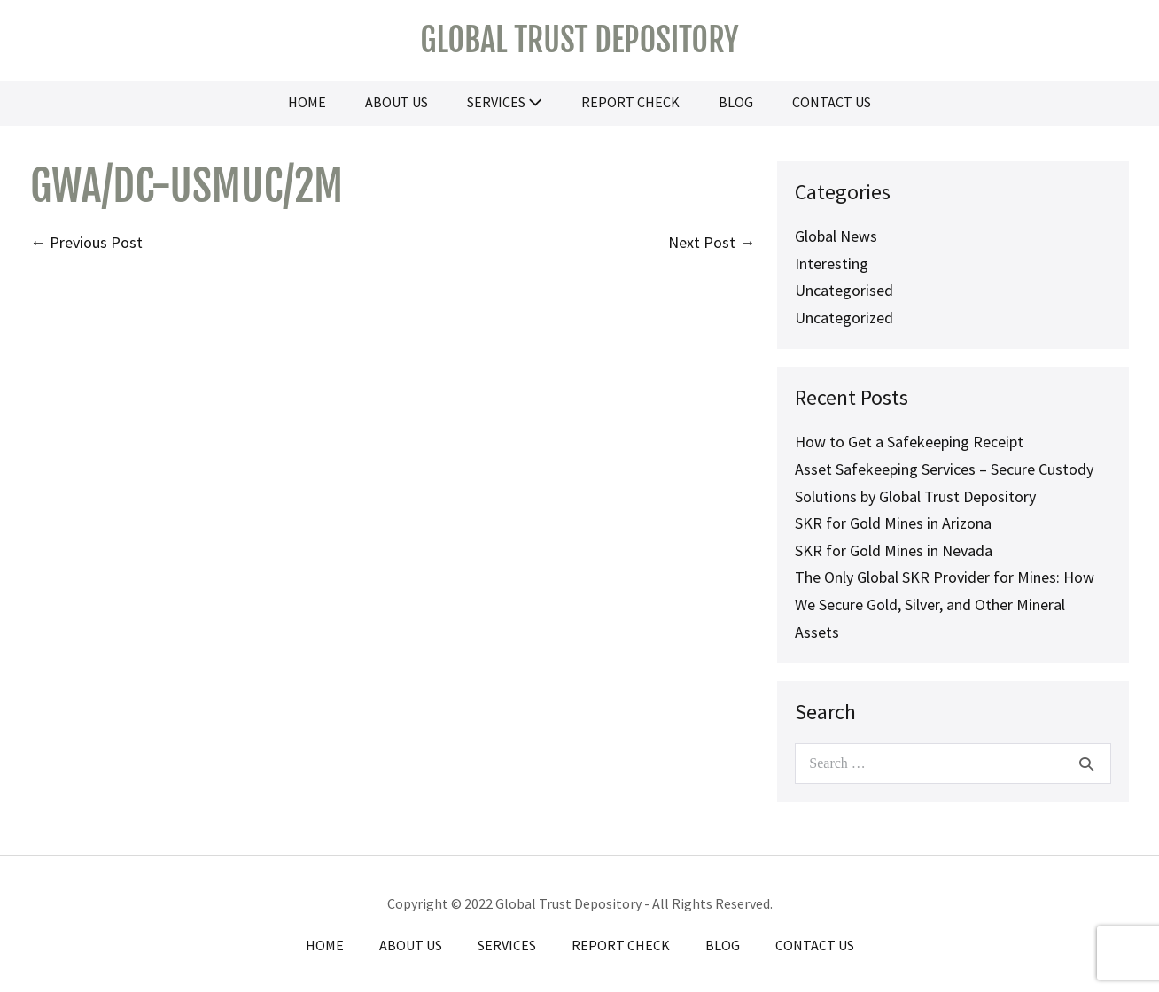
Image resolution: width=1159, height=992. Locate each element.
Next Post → (711, 242)
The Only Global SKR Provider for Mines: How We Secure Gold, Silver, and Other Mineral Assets (944, 604)
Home (307, 102)
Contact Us (831, 102)
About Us (396, 102)
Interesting (831, 263)
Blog (736, 102)
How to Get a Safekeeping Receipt (909, 441)
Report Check (630, 102)
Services (504, 102)
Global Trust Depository (579, 40)
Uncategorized (844, 317)
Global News (836, 236)
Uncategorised (844, 290)
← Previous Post (86, 242)
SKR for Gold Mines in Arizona (893, 523)
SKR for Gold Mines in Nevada (893, 550)
